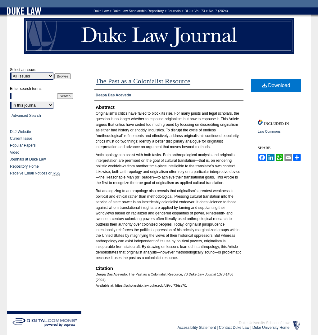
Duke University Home (270, 327)
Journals (174, 11)
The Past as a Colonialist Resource (143, 81)
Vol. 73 (199, 11)
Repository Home (24, 166)
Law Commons (269, 131)
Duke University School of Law (264, 323)
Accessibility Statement (197, 327)
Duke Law (101, 11)
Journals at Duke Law (28, 159)
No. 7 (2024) (218, 11)
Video (14, 152)
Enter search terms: (26, 88)
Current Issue (21, 138)
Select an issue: (23, 70)
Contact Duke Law (234, 327)
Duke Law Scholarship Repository (138, 11)
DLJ (187, 11)
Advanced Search (26, 115)
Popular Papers (23, 145)
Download (276, 85)
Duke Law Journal (159, 36)
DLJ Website (20, 132)
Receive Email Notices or (35, 173)
